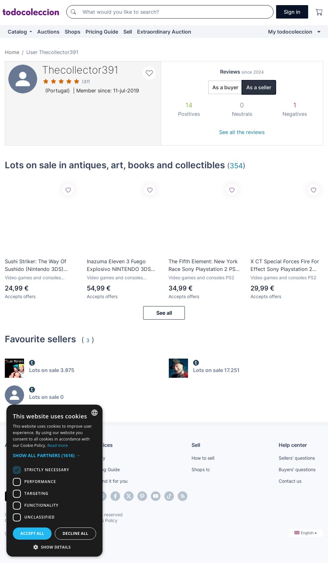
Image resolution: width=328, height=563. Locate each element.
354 (236, 165)
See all (164, 313)
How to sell (203, 458)
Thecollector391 (80, 70)
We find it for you (109, 481)
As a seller (258, 87)
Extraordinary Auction (164, 31)
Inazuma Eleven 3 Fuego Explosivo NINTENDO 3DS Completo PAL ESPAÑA (119, 265)
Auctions (48, 31)
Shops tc (201, 469)
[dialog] (54, 481)
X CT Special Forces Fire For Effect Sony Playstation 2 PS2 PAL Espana (284, 265)
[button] (54, 455)
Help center (293, 445)
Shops (72, 31)
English (305, 532)
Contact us (290, 481)
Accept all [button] (32, 533)
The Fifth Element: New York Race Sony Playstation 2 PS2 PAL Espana (203, 265)
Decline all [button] (75, 533)
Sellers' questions (297, 458)
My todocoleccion (290, 31)
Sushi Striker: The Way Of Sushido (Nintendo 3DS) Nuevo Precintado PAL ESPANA (35, 265)
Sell (127, 31)
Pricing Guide (102, 31)
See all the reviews (242, 132)
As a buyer (225, 87)
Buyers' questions (297, 469)
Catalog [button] (18, 31)
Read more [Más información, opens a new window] (57, 445)
